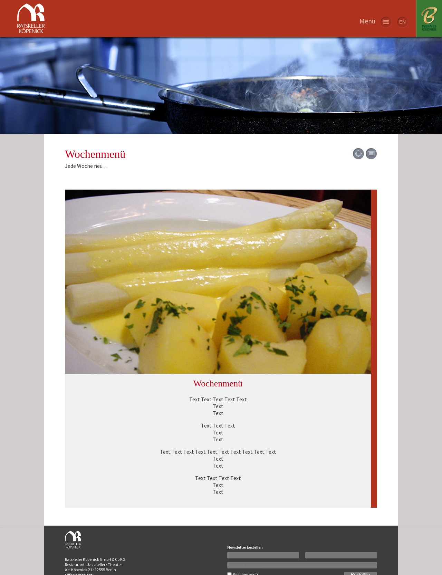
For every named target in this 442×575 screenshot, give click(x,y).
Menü (367, 21)
